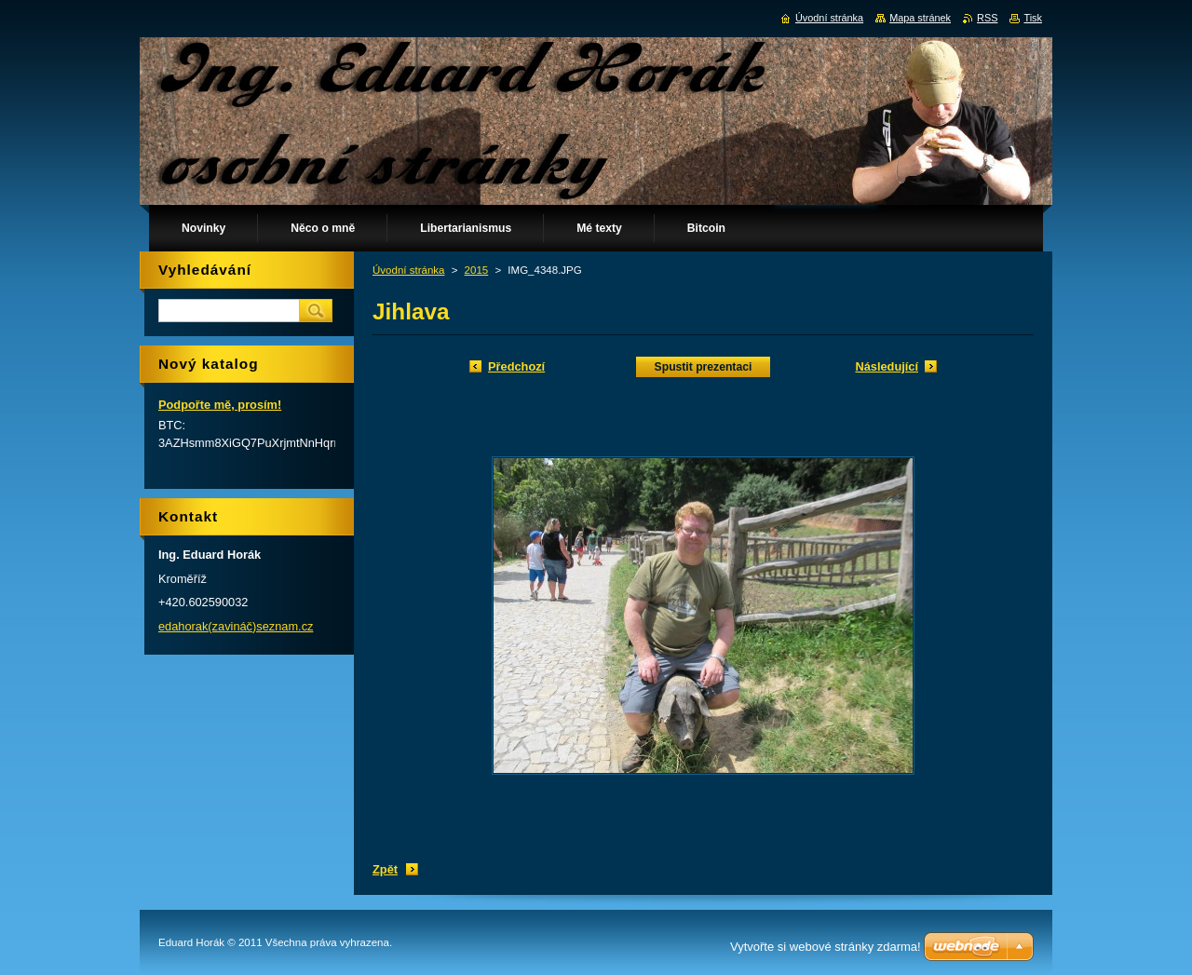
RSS (987, 17)
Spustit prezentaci (703, 366)
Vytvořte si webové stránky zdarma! (825, 947)
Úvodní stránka (408, 270)
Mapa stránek (920, 17)
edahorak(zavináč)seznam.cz (235, 626)
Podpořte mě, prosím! (219, 405)
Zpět (385, 869)
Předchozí (516, 366)
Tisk (1032, 17)
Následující (886, 366)
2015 (477, 270)
